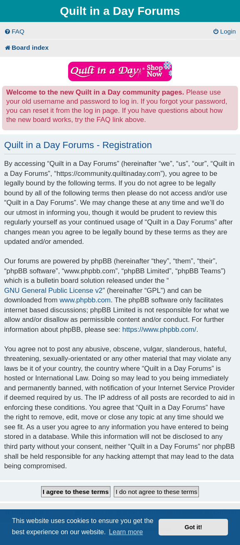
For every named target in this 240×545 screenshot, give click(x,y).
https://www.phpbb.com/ (159, 329)
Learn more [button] (126, 531)
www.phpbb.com (84, 300)
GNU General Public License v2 (53, 290)
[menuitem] (14, 31)
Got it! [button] (193, 527)
